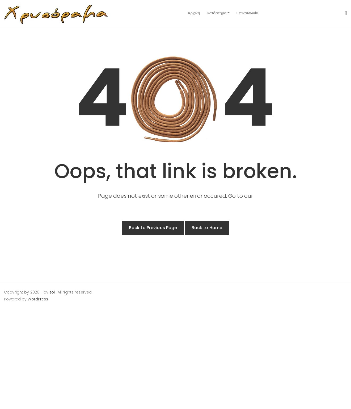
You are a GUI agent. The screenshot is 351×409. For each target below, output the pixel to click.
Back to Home (207, 228)
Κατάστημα (217, 13)
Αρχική (194, 13)
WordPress (38, 299)
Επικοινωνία (247, 13)
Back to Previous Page (153, 228)
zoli (52, 292)
